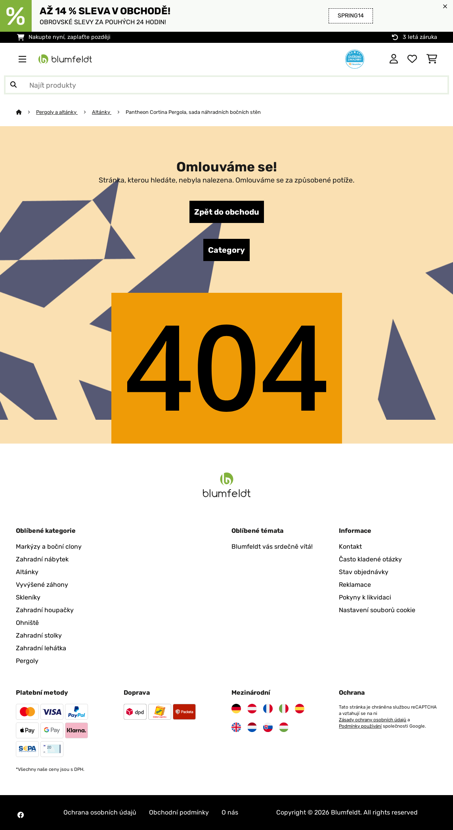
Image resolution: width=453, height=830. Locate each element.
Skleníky (28, 597)
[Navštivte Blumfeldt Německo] (236, 708)
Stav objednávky (363, 572)
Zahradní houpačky (45, 610)
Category (226, 250)
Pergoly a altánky (57, 112)
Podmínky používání (360, 726)
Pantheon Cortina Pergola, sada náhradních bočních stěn (193, 112)
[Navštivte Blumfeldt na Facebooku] (20, 815)
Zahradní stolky (39, 635)
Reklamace (355, 584)
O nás (230, 812)
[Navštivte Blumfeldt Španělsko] (299, 708)
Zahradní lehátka (41, 648)
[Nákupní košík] (431, 59)
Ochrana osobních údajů (99, 812)
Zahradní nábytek (42, 559)
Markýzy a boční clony (49, 546)
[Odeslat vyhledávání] (13, 85)
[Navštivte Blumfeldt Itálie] (284, 708)
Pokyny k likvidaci (365, 597)
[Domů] (26, 112)
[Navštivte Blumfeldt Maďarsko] (284, 727)
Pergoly (27, 661)
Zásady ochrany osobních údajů (372, 719)
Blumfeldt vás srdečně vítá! (272, 546)
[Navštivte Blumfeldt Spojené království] (236, 727)
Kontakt (350, 546)
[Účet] (394, 59)
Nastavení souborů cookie (377, 610)
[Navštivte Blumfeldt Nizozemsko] (252, 727)
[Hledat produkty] (226, 84)
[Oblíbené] (412, 59)
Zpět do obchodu (226, 212)
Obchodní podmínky (179, 812)
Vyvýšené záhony (42, 584)
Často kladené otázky (370, 559)
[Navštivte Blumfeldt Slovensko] (268, 727)
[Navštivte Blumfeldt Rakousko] (252, 708)
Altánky (101, 112)
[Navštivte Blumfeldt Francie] (268, 708)
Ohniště (27, 622)
